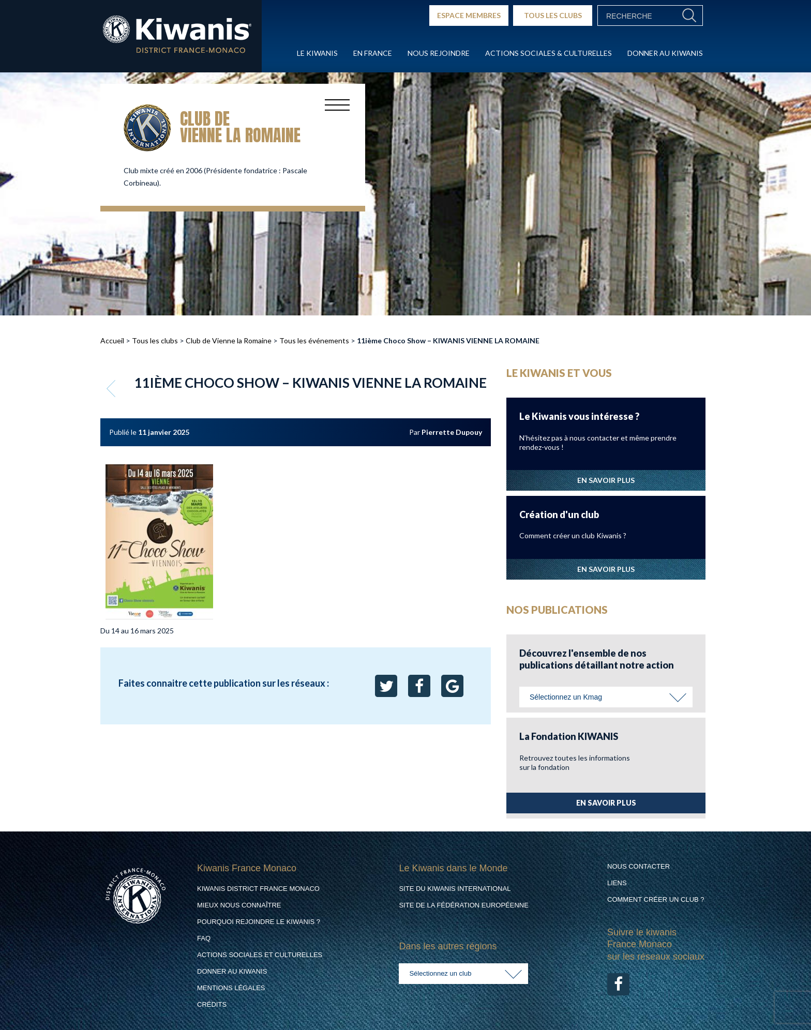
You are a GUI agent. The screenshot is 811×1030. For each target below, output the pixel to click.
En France (372, 53)
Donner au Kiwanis (665, 53)
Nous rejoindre (439, 53)
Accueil (112, 340)
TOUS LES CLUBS (553, 15)
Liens (617, 883)
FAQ (204, 938)
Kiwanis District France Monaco (258, 888)
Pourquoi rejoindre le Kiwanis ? (258, 922)
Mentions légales (231, 988)
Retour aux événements (112, 388)
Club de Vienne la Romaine (229, 340)
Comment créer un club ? (655, 899)
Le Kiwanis (317, 53)
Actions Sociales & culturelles (548, 53)
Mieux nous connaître (239, 905)
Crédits (212, 1004)
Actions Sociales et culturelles (259, 955)
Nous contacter (638, 866)
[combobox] (606, 697)
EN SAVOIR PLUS (606, 480)
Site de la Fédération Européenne (463, 905)
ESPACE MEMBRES (469, 15)
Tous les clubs (155, 340)
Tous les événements (314, 340)
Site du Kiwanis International (454, 888)
